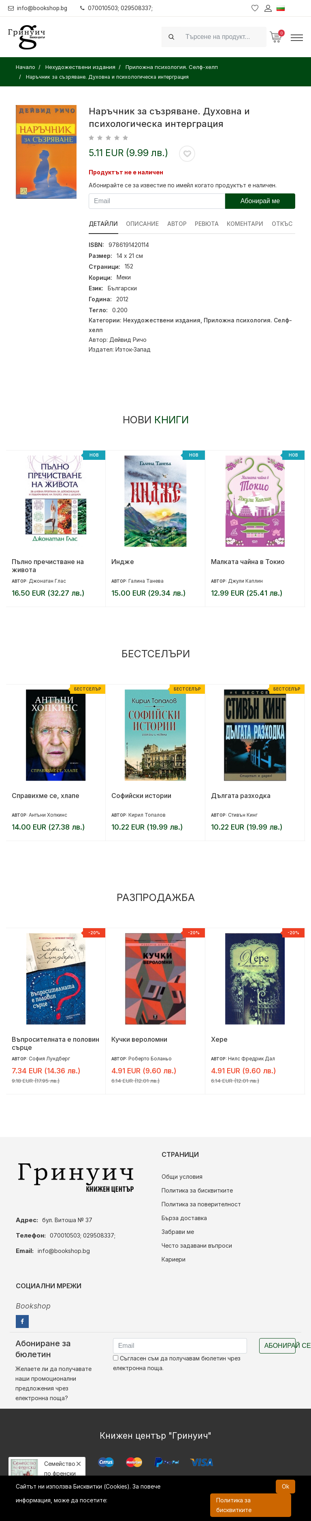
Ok (285, 1486)
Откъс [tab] (283, 223)
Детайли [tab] (103, 223)
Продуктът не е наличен (126, 172)
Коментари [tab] (246, 223)
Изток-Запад (133, 349)
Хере (219, 1039)
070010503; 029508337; (119, 7)
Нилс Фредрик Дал (251, 1058)
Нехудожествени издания (161, 320)
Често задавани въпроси (197, 1245)
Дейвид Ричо (128, 339)
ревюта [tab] (207, 223)
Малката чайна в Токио (248, 562)
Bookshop (33, 1306)
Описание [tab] (142, 223)
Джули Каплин (245, 581)
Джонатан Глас (47, 581)
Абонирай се (280, 1345)
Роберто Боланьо (150, 1058)
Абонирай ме (260, 200)
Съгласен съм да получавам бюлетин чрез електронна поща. (177, 1363)
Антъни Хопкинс (48, 815)
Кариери (173, 1259)
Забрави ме (178, 1231)
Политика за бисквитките (197, 1190)
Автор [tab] (177, 223)
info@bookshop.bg (38, 7)
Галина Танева (146, 581)
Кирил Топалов (147, 815)
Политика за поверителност (201, 1204)
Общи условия (182, 1176)
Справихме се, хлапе (45, 796)
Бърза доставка (184, 1217)
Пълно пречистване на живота (48, 566)
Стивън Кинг (243, 815)
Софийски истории (141, 796)
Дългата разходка (241, 796)
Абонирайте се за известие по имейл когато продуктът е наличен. (183, 185)
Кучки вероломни (139, 1039)
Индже (122, 562)
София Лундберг (49, 1058)
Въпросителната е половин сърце (55, 1043)
